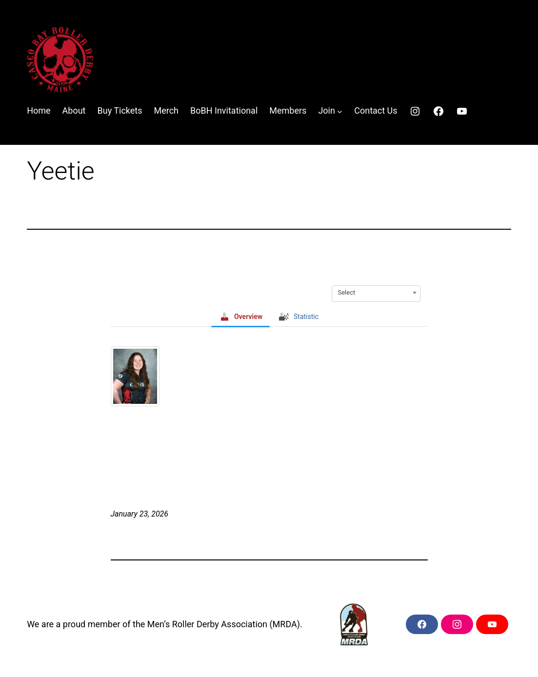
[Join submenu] (339, 111)
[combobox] (376, 292)
